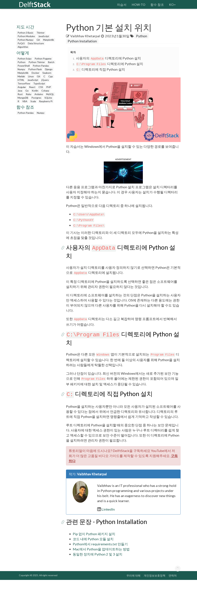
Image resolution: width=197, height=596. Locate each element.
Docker (35, 72)
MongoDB (23, 97)
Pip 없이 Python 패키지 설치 (94, 550)
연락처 (173, 591)
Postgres (36, 97)
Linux (31, 76)
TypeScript (39, 83)
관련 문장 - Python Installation (106, 537)
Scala (33, 101)
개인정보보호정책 (154, 591)
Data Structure (36, 43)
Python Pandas (41, 65)
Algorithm (23, 46)
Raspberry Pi (45, 101)
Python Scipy (24, 58)
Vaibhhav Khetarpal (85, 36)
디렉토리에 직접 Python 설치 (100, 69)
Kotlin (35, 90)
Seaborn (46, 72)
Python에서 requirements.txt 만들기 (100, 560)
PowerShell (24, 65)
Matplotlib (48, 39)
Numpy (21, 69)
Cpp (50, 76)
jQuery (45, 79)
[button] (123, 180)
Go (27, 90)
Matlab (21, 76)
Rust (20, 94)
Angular (22, 87)
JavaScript (43, 36)
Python (21, 62)
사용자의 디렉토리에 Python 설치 (108, 58)
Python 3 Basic (25, 32)
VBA (24, 101)
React (32, 87)
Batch (51, 62)
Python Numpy (25, 39)
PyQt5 (21, 43)
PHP (48, 87)
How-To (138, 4)
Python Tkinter (37, 62)
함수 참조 (157, 4)
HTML (21, 79)
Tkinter (41, 32)
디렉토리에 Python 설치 (109, 64)
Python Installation (82, 41)
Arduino (39, 94)
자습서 (122, 4)
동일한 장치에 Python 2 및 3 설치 (97, 570)
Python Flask (35, 69)
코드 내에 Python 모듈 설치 (93, 555)
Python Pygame (43, 58)
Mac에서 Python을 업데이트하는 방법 (101, 565)
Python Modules (26, 36)
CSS (41, 87)
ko (172, 4)
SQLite (48, 97)
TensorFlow (24, 83)
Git (38, 39)
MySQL (50, 94)
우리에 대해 (133, 591)
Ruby (28, 94)
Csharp (45, 90)
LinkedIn (106, 525)
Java (20, 90)
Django (48, 69)
